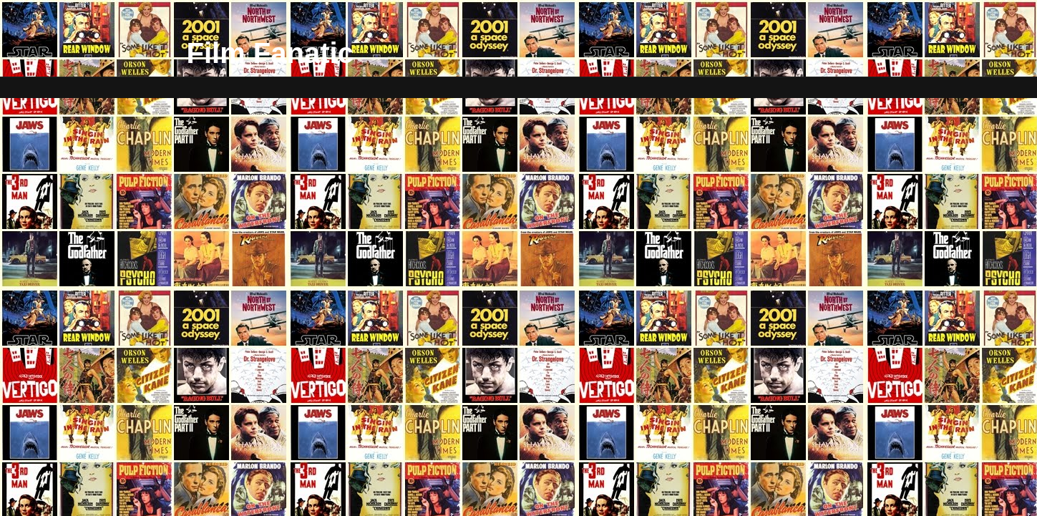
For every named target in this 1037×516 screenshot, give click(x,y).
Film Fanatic (270, 53)
